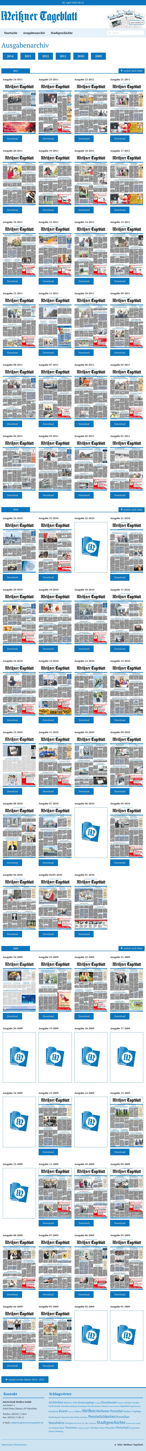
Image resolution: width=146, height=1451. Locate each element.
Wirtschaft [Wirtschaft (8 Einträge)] (122, 1427)
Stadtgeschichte (62, 33)
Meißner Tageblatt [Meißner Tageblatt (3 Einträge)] (132, 1411)
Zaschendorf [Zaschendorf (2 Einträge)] (135, 1428)
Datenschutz (20, 1444)
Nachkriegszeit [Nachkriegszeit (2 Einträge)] (55, 1417)
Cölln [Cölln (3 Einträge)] (75, 1402)
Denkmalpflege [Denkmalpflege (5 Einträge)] (86, 1402)
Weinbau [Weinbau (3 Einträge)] (94, 1427)
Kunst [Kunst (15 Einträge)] (63, 1411)
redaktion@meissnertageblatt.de (27, 1422)
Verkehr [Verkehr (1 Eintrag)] (87, 1428)
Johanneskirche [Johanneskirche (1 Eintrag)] (114, 1406)
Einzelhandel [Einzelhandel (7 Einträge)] (109, 1402)
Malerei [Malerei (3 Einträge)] (78, 1411)
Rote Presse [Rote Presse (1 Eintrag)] (78, 1423)
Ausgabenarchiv (34, 33)
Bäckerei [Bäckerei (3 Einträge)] (68, 1402)
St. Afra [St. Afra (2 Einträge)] (85, 1423)
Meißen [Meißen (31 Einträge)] (88, 1410)
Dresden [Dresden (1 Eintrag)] (97, 1403)
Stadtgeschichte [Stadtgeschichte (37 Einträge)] (111, 1422)
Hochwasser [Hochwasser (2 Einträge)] (96, 1406)
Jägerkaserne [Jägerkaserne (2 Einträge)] (135, 1406)
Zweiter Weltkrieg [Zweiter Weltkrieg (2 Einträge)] (56, 1431)
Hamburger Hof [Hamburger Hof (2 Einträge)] (84, 1406)
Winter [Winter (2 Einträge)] (102, 1428)
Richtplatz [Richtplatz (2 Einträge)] (69, 1423)
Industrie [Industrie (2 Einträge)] (105, 1406)
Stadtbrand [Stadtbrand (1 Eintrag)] (92, 1423)
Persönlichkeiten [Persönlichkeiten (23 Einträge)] (102, 1416)
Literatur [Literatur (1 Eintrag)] (71, 1412)
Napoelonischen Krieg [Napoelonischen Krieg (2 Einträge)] (70, 1417)
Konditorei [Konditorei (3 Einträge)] (53, 1411)
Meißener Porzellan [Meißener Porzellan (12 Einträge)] (109, 1411)
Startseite (11, 33)
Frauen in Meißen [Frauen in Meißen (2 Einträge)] (124, 1402)
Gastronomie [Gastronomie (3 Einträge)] (55, 1406)
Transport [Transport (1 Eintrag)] (81, 1428)
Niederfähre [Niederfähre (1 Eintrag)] (84, 1417)
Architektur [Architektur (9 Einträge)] (56, 1402)
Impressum (7, 1444)
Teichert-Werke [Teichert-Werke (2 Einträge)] (58, 1428)
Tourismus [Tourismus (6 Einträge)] (71, 1427)
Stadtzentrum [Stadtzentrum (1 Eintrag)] (130, 1423)
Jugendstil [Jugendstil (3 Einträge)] (125, 1406)
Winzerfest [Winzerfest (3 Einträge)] (110, 1427)
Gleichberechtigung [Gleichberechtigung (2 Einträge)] (69, 1406)
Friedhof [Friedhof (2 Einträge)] (135, 1402)
